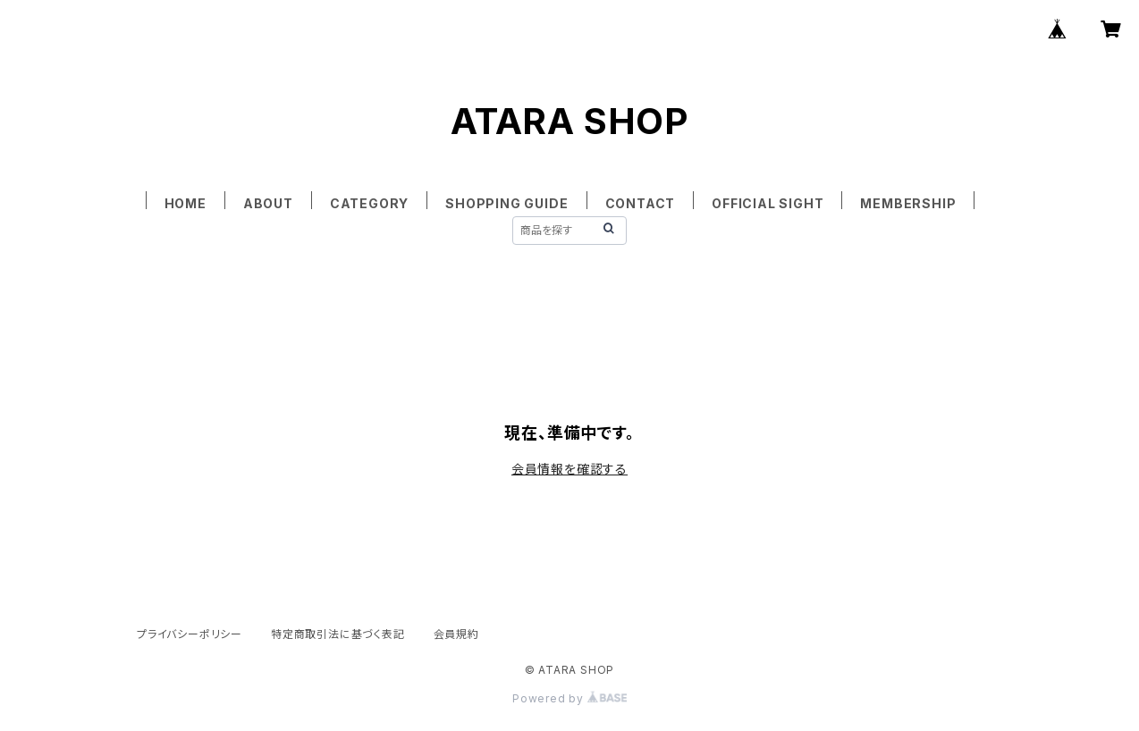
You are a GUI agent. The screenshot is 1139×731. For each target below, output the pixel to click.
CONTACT (640, 203)
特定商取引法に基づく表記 (338, 634)
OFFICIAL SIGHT (767, 203)
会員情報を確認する (569, 468)
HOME (186, 203)
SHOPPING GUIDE (506, 203)
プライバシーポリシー (189, 634)
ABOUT (268, 203)
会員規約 (456, 634)
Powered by (569, 698)
